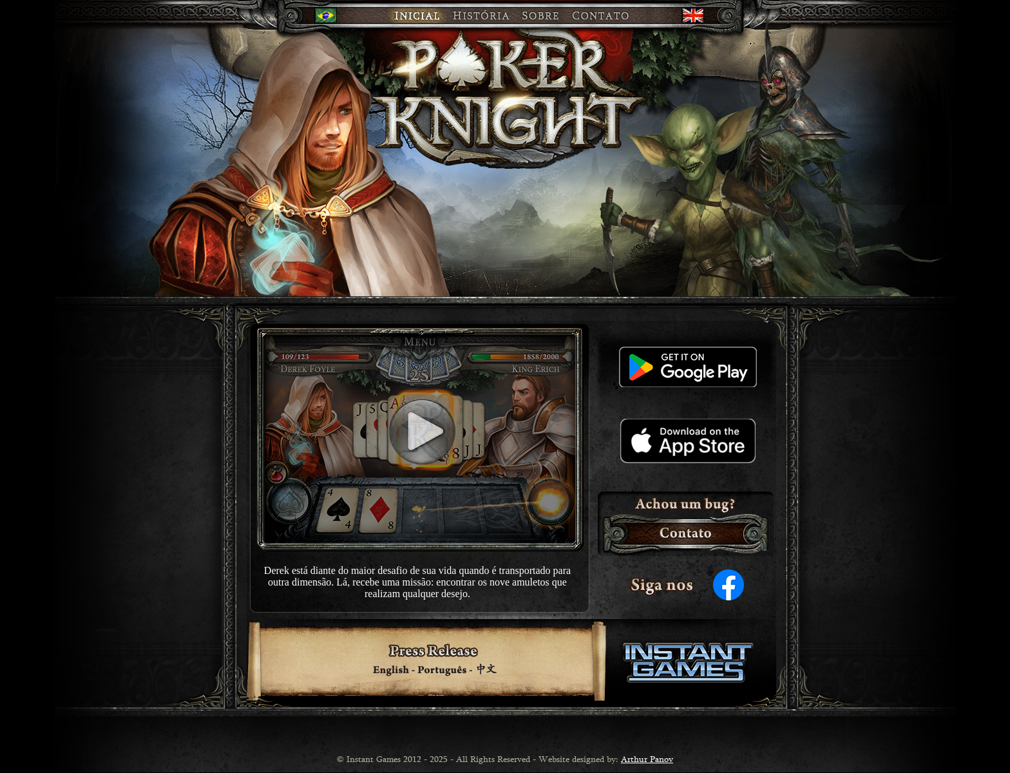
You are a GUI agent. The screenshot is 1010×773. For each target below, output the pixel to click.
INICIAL (398, 15)
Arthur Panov (647, 759)
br (324, 15)
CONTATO (611, 15)
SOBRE (541, 15)
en (691, 15)
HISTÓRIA (480, 15)
